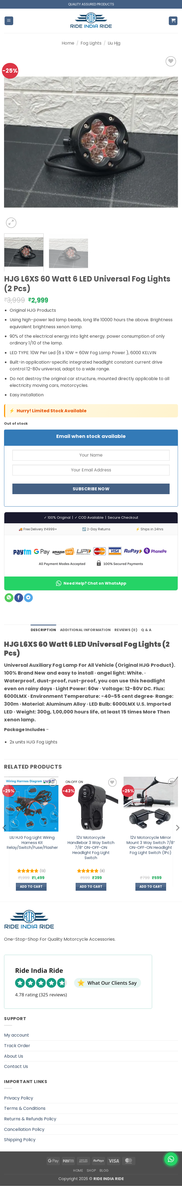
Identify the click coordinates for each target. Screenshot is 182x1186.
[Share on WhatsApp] (9, 597)
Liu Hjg (114, 43)
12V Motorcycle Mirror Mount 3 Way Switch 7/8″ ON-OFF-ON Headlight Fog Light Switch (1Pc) (151, 845)
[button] (9, 20)
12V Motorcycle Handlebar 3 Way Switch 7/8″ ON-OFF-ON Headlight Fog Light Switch (91, 847)
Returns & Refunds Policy (30, 1119)
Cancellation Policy (24, 1129)
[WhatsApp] (171, 1159)
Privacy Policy (18, 1098)
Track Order (17, 1046)
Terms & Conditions (25, 1108)
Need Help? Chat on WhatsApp (91, 583)
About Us (13, 1056)
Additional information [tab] (85, 630)
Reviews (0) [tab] (125, 630)
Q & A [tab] (146, 630)
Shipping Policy (20, 1140)
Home (68, 43)
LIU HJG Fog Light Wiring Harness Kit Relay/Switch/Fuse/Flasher (32, 842)
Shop (91, 1170)
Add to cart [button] (31, 887)
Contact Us (16, 1066)
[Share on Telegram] (28, 597)
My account (16, 1035)
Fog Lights (91, 43)
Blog (104, 1170)
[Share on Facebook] (18, 597)
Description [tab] (43, 630)
